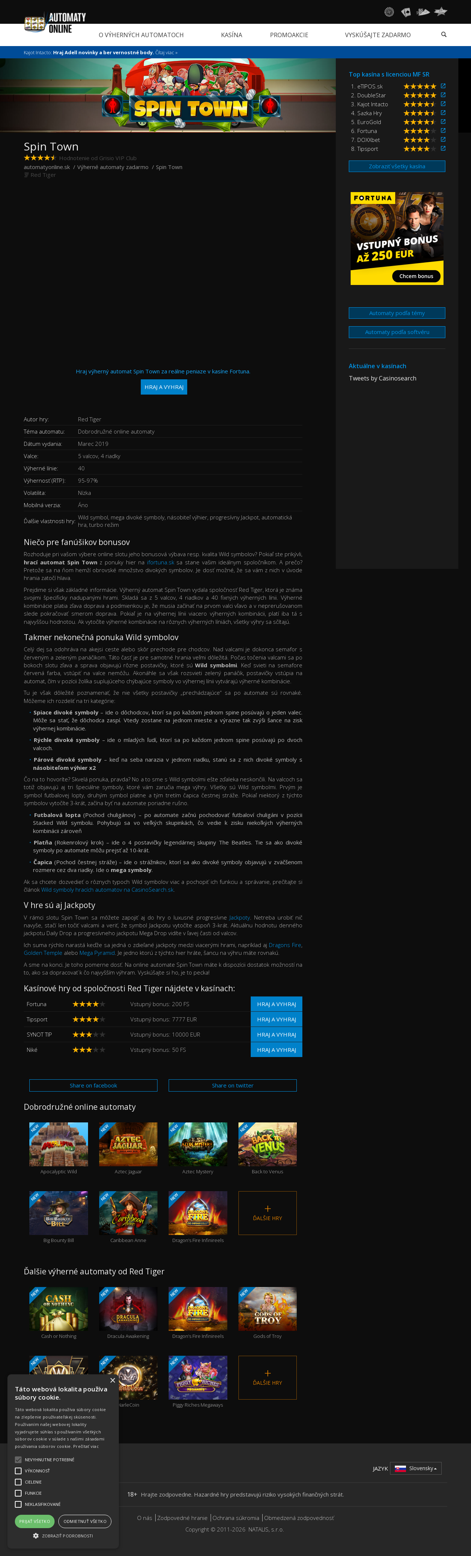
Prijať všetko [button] (34, 1521)
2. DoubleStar (368, 95)
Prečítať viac (86, 1446)
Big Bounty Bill (58, 1217)
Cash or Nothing (58, 1313)
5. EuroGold (366, 122)
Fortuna (36, 1004)
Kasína (231, 35)
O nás (144, 1517)
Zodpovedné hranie (182, 1517)
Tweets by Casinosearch (382, 378)
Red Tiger (43, 174)
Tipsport (37, 1019)
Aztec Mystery (198, 1148)
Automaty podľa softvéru (397, 331)
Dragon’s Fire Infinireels (198, 1217)
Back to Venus (267, 1148)
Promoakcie (289, 35)
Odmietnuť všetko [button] (85, 1521)
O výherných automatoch (141, 35)
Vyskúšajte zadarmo (378, 35)
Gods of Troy (267, 1313)
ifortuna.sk (160, 562)
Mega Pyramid (97, 952)
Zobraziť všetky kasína (397, 166)
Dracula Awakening (128, 1313)
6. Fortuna (364, 130)
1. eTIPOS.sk (367, 86)
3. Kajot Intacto (369, 104)
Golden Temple (43, 952)
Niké (32, 1049)
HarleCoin (128, 1382)
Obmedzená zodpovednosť (299, 1517)
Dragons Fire (285, 945)
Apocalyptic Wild (58, 1148)
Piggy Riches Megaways (198, 1382)
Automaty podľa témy (397, 313)
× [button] (112, 1381)
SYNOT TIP (39, 1034)
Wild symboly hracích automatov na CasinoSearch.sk (107, 889)
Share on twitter (233, 1085)
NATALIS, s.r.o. (266, 1529)
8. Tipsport (364, 148)
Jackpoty (240, 917)
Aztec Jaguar (128, 1148)
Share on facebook (93, 1085)
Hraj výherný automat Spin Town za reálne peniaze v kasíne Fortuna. (163, 381)
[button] (63, 1535)
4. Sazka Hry (366, 113)
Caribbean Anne (128, 1217)
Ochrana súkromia (235, 1517)
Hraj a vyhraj (276, 1004)
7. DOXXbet (365, 139)
